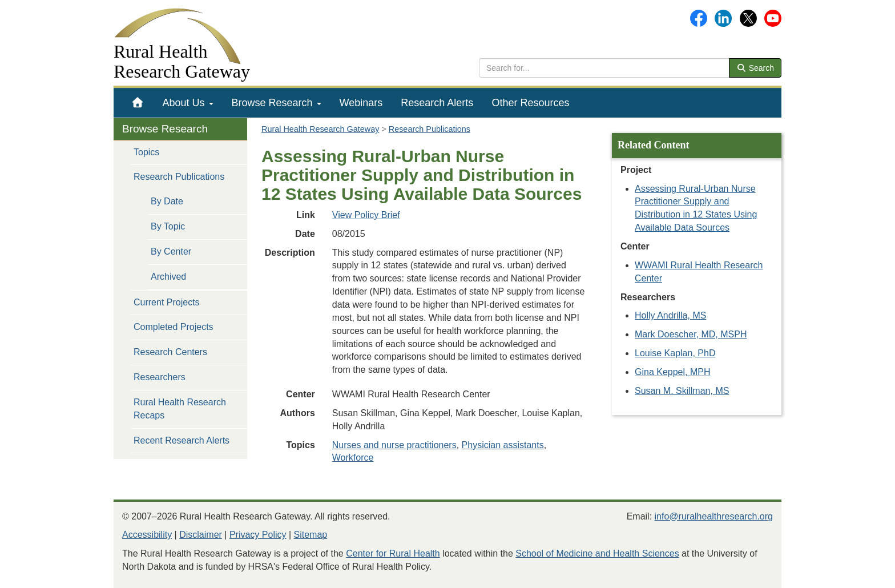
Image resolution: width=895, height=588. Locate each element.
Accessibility (147, 534)
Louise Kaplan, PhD (675, 353)
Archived (168, 276)
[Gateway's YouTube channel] (772, 17)
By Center (171, 251)
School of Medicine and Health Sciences (597, 553)
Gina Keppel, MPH (673, 372)
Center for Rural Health (393, 553)
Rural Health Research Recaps (180, 408)
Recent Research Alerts (181, 440)
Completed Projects (173, 327)
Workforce (353, 457)
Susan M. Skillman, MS (682, 391)
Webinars (361, 102)
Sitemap (311, 534)
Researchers (160, 377)
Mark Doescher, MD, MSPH (691, 334)
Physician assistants (503, 445)
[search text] (604, 68)
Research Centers (170, 352)
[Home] (138, 103)
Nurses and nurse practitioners (394, 445)
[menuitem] (138, 103)
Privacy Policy (258, 534)
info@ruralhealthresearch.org (714, 516)
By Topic (168, 226)
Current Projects (167, 302)
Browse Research (276, 102)
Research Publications (179, 177)
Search (755, 68)
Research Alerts (437, 102)
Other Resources (530, 102)
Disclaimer (200, 534)
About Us (188, 102)
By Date (167, 201)
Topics (146, 152)
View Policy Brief (366, 215)
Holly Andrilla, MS (670, 315)
